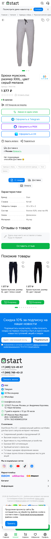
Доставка (34, 180)
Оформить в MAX (25, 126)
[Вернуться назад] (3, 20)
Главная (4, 15)
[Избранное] (48, 20)
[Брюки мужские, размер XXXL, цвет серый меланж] (25, 42)
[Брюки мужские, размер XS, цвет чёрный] (38, 272)
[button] (23, 70)
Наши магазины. (14, 408)
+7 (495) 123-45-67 (12, 367)
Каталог (13, 15)
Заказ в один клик (25, 111)
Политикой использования (31, 514)
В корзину (10, 302)
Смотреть (38, 9)
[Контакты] (48, 3)
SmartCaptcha (33, 347)
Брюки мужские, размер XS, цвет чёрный (37, 291)
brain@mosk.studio (12, 402)
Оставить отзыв (26, 246)
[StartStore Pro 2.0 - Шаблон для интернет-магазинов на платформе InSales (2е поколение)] (12, 3)
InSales (41, 501)
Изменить (17, 151)
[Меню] (3, 3)
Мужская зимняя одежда (27, 167)
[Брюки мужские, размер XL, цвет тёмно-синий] (13, 272)
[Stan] (45, 77)
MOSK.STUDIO (20, 501)
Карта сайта (39, 499)
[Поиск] (42, 3)
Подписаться (41, 340)
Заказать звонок (10, 379)
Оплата (25, 185)
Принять (11, 523)
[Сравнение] (43, 20)
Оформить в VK (25, 134)
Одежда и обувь (25, 15)
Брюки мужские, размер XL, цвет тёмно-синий (12, 291)
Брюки (5, 171)
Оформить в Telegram (25, 119)
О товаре (16, 180)
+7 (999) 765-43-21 (12, 372)
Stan (42, 167)
